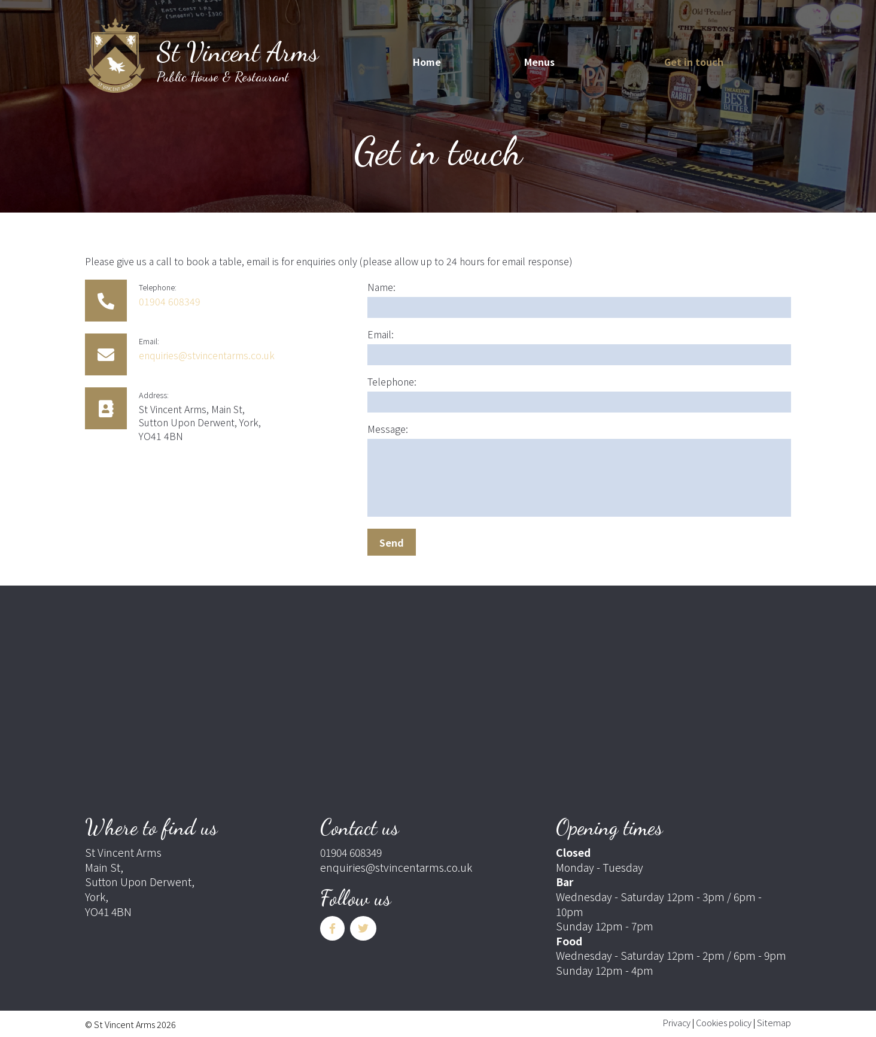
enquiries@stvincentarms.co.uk (207, 355)
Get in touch (693, 61)
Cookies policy (724, 1022)
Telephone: (391, 381)
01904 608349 (169, 301)
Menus (539, 61)
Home (427, 61)
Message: (387, 429)
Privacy (677, 1022)
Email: (380, 334)
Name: (381, 287)
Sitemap (774, 1022)
